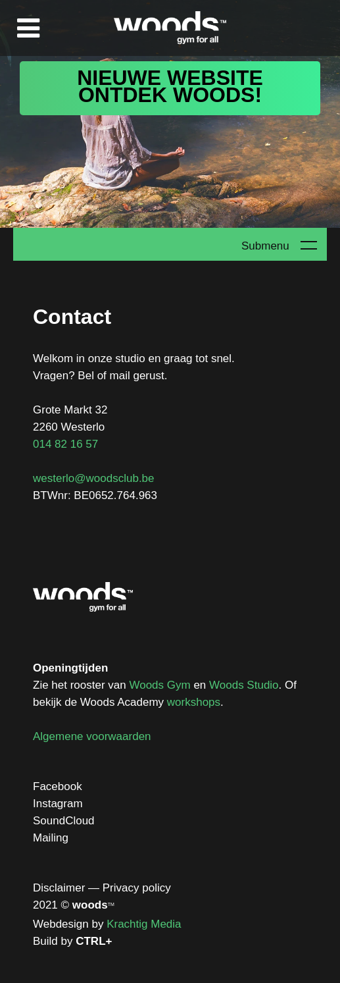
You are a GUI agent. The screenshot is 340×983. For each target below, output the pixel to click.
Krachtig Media (144, 924)
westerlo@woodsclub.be (94, 478)
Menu (28, 28)
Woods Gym (159, 685)
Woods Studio (244, 685)
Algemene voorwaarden (92, 736)
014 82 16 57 (65, 444)
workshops (193, 702)
